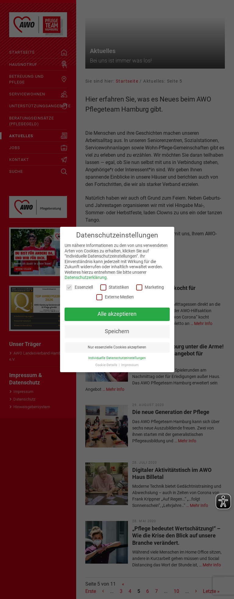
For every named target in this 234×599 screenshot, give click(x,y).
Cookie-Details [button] (106, 365)
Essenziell (79, 287)
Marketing (150, 287)
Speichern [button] (117, 331)
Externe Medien (115, 297)
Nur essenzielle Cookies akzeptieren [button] (117, 347)
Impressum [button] (130, 365)
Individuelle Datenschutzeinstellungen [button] (117, 358)
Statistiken (114, 287)
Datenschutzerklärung (86, 277)
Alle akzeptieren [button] (117, 314)
